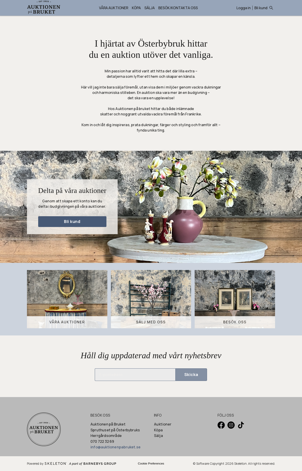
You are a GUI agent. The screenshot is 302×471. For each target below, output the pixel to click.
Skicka (191, 374)
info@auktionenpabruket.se (115, 447)
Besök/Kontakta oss (178, 7)
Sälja (149, 7)
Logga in (243, 7)
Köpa (136, 7)
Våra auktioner (113, 7)
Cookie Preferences (151, 463)
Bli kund (260, 7)
